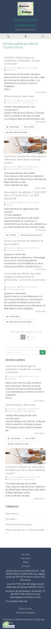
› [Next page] (33, 337)
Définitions (11, 513)
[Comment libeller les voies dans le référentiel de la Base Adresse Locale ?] (25, 145)
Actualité (10, 519)
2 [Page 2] (28, 337)
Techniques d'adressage (18, 524)
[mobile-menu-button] (42, 36)
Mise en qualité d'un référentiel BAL (25, 530)
